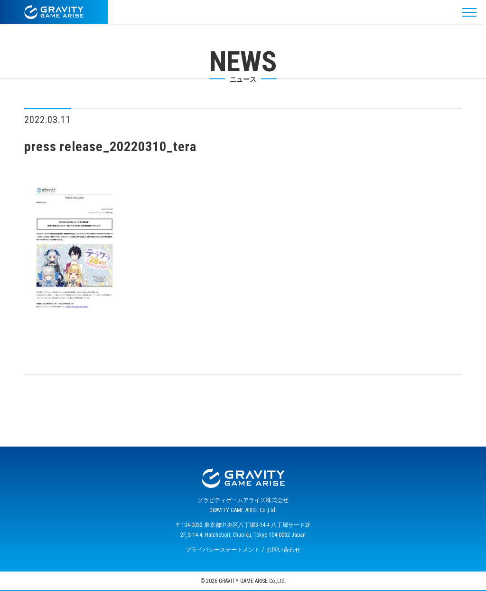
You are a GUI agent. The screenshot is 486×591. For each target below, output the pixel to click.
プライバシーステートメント (223, 549)
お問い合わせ (283, 549)
